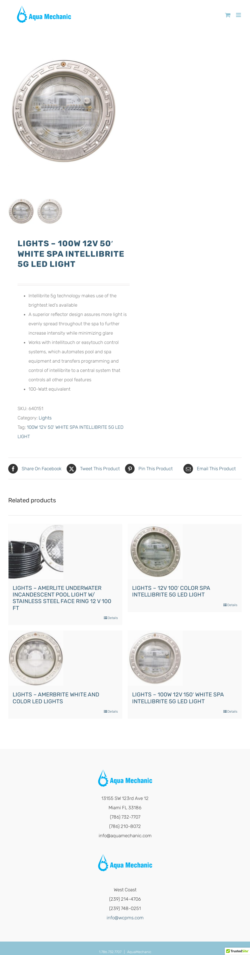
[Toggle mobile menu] (239, 15)
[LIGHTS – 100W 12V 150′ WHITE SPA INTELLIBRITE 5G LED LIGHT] (155, 658)
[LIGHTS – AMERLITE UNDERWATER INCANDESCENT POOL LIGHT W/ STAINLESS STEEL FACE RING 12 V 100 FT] (35, 552)
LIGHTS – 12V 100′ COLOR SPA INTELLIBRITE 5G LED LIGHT (171, 591)
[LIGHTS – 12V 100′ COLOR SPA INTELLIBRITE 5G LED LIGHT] (155, 552)
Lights (45, 418)
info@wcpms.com (125, 918)
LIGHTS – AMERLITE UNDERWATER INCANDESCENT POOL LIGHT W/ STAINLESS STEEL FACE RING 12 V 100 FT (62, 598)
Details (113, 618)
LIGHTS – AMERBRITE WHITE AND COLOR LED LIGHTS (56, 698)
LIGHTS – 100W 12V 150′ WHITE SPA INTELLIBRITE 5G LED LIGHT (178, 698)
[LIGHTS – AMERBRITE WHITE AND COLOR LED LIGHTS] (35, 658)
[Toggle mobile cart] (228, 15)
